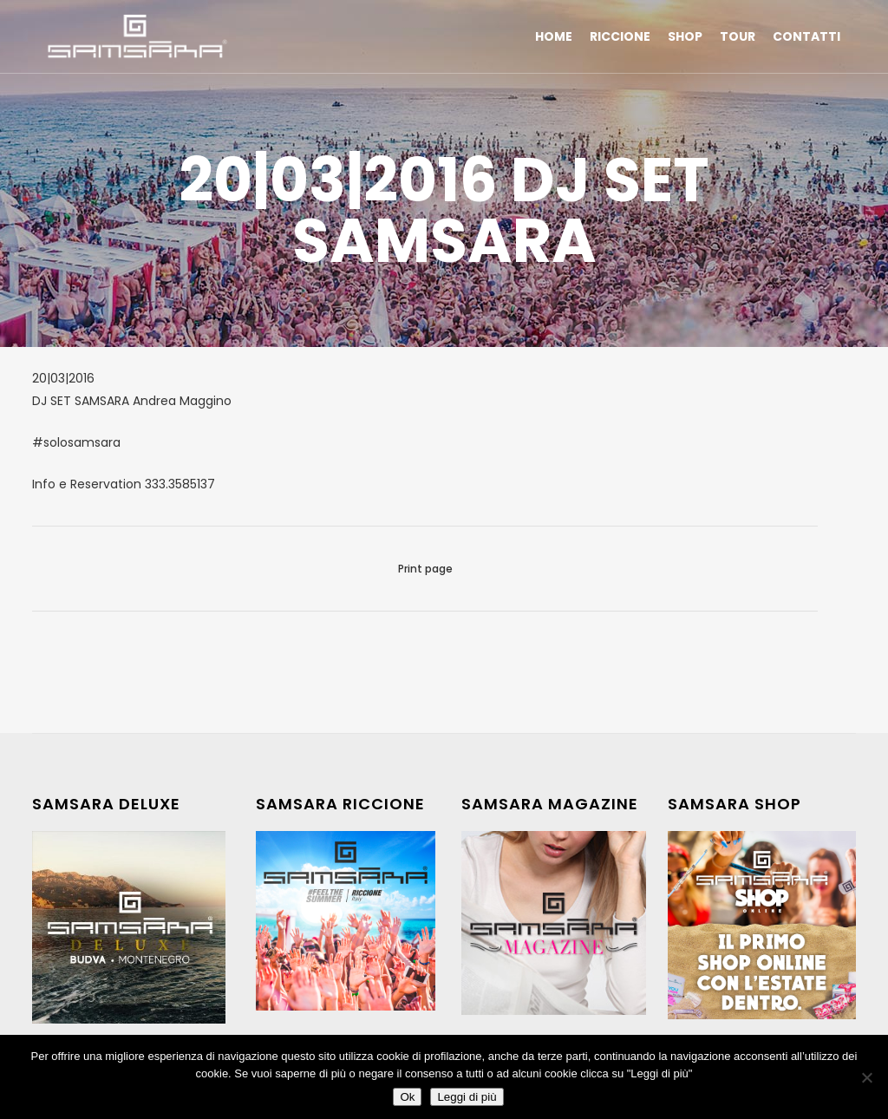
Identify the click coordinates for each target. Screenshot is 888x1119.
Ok (407, 1096)
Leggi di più (466, 1096)
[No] (866, 1077)
